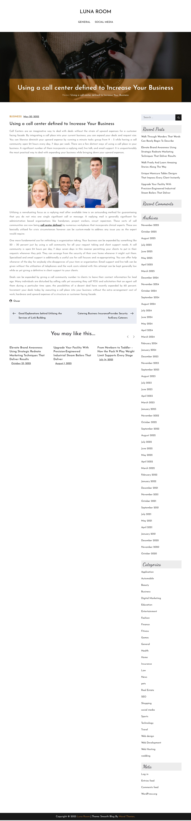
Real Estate (147, 691)
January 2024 (148, 351)
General (84, 22)
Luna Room (95, 12)
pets (143, 684)
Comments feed (149, 788)
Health (145, 651)
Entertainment (149, 612)
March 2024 (148, 337)
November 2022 (150, 416)
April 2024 (147, 331)
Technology (147, 724)
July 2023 (146, 383)
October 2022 (149, 423)
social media (104, 22)
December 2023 (149, 357)
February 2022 (149, 475)
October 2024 (149, 292)
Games (145, 638)
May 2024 (147, 324)
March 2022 (148, 469)
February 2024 (149, 344)
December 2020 (150, 541)
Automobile (147, 579)
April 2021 (146, 528)
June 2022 (147, 449)
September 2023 (150, 370)
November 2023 (150, 364)
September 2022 (150, 429)
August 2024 (148, 305)
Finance (145, 625)
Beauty (145, 586)
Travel (144, 730)
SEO (143, 697)
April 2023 (147, 397)
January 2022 (148, 482)
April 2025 (147, 265)
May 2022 (147, 456)
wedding (145, 756)
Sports (144, 717)
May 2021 (146, 521)
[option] (29, 355)
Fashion (145, 619)
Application (147, 573)
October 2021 (148, 502)
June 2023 (146, 390)
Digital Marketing (151, 599)
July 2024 (146, 311)
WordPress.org (149, 795)
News (144, 678)
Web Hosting (148, 750)
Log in (144, 775)
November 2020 (150, 548)
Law (143, 671)
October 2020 (149, 554)
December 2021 (149, 489)
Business (15, 117)
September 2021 (150, 508)
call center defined (51, 226)
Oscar (16, 302)
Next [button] (134, 337)
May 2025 (146, 259)
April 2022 (147, 462)
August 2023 (148, 377)
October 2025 (149, 232)
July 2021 (146, 515)
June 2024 (147, 318)
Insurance (146, 665)
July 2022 (146, 443)
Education (146, 605)
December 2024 (150, 278)
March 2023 (148, 403)
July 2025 (146, 246)
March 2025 (148, 272)
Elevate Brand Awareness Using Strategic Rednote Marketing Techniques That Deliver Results (158, 152)
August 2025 (148, 239)
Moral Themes (126, 817)
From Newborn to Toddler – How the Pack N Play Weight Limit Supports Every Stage (115, 352)
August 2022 (148, 436)
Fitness (145, 632)
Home (144, 658)
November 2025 (150, 226)
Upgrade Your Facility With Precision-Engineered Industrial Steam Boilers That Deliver (158, 189)
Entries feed (147, 781)
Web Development (151, 743)
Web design (147, 737)
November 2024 (150, 285)
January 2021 (148, 535)
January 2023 (148, 410)
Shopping (146, 704)
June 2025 (146, 252)
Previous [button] (127, 337)
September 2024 (150, 298)
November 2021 (149, 495)
